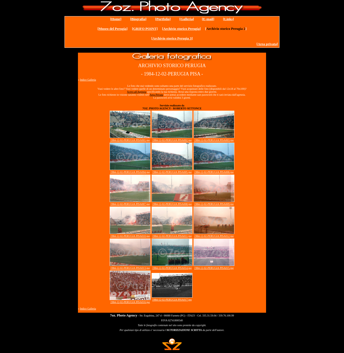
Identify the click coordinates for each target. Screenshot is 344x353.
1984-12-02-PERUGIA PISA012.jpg (214, 236)
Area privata (267, 44)
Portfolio (163, 19)
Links (228, 19)
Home (115, 19)
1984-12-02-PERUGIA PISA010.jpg (130, 236)
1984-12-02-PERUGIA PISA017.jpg (172, 299)
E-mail (208, 19)
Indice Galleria (88, 79)
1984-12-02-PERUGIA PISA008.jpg (172, 204)
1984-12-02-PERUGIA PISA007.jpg (130, 204)
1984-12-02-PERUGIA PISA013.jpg (130, 267)
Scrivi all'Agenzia (136, 91)
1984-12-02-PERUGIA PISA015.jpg (214, 267)
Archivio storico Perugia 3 (171, 38)
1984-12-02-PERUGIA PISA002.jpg (172, 140)
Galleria (187, 19)
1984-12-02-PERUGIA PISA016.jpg (130, 302)
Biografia (138, 19)
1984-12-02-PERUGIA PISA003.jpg (214, 140)
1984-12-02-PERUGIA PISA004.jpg (130, 172)
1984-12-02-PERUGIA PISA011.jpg (172, 236)
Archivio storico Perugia (181, 29)
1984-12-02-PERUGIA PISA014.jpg (172, 267)
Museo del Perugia (112, 29)
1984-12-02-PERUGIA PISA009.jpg (214, 204)
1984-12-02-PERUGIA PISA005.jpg (172, 172)
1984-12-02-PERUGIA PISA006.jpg (214, 172)
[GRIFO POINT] (145, 29)
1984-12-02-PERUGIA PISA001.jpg (130, 140)
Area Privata (156, 94)
